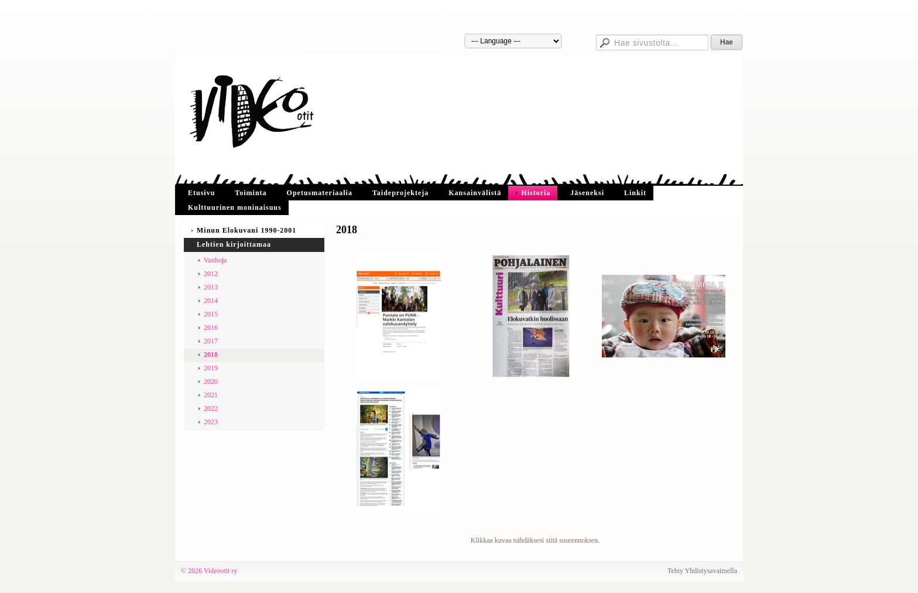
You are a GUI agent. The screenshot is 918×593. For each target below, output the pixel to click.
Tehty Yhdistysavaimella (702, 571)
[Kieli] (513, 41)
